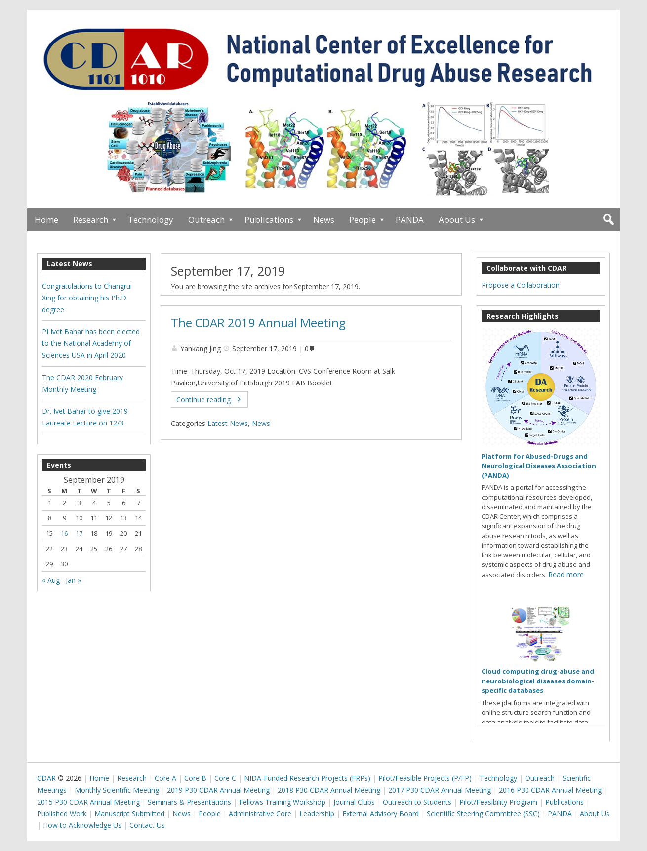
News (323, 219)
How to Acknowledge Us (82, 825)
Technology (150, 219)
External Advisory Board (380, 813)
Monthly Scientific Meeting (117, 790)
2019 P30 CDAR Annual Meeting (218, 790)
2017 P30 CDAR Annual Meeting (439, 790)
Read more (566, 574)
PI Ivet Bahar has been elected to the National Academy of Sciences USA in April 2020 (91, 343)
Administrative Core (260, 813)
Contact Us (147, 825)
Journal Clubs (354, 802)
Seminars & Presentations (189, 802)
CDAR (46, 778)
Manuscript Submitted (129, 813)
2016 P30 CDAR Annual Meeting (550, 790)
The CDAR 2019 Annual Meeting (258, 323)
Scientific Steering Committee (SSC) (483, 813)
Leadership (316, 813)
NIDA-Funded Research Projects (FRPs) (307, 778)
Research (90, 219)
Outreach (206, 219)
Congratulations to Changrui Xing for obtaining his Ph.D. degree (87, 297)
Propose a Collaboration (521, 285)
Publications (268, 219)
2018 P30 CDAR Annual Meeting (329, 790)
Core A (165, 778)
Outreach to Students (417, 802)
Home (46, 219)
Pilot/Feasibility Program (498, 802)
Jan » (73, 580)
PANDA (410, 219)
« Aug (51, 580)
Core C (225, 778)
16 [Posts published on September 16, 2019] (64, 533)
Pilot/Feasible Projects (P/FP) (425, 778)
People (362, 219)
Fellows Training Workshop (282, 802)
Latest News (227, 423)
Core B (195, 778)
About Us (457, 219)
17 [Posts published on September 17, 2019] (79, 533)
